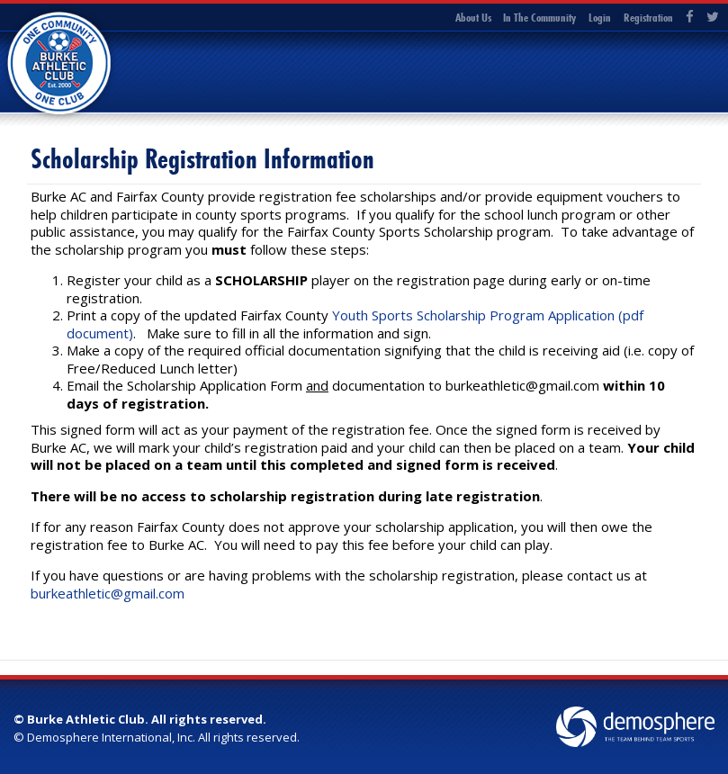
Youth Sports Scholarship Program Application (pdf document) (355, 324)
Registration (648, 17)
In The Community (539, 17)
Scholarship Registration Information (202, 158)
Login (600, 17)
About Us (473, 17)
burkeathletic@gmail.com (107, 593)
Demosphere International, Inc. (111, 737)
